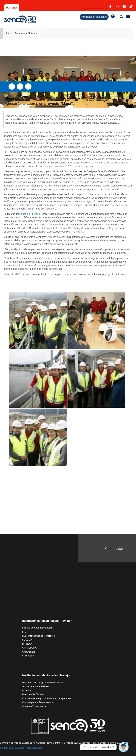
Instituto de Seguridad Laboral (37, 627)
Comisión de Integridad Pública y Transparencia (46, 698)
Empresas (27, 7)
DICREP (26, 690)
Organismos (44, 7)
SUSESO (27, 639)
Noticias (32, 33)
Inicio (9, 33)
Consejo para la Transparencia (37, 702)
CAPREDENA (29, 647)
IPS (24, 631)
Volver (120, 548)
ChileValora (28, 655)
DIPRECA (27, 643)
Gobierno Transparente (34, 706)
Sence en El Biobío (29, 214)
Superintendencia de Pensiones (38, 636)
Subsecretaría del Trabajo (35, 686)
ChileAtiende (28, 651)
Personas (12, 7)
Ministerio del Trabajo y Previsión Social (42, 682)
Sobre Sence (64, 7)
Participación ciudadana (94, 16)
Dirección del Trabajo (33, 694)
